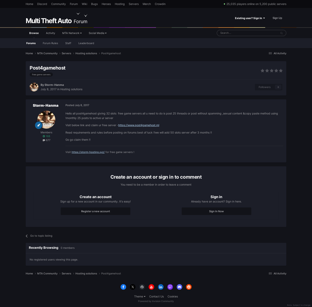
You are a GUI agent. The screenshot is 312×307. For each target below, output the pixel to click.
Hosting (120, 4)
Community (58, 4)
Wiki (84, 4)
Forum (74, 4)
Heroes (106, 4)
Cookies (173, 296)
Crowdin (160, 4)
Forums (31, 43)
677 (46, 140)
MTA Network (72, 33)
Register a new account (95, 211)
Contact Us (156, 296)
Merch (147, 4)
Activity (50, 33)
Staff (68, 43)
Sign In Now (216, 211)
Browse (34, 34)
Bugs (94, 4)
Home (29, 4)
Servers (134, 4)
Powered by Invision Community (156, 301)
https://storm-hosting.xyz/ (88, 152)
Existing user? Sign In (250, 18)
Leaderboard (86, 43)
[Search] (237, 33)
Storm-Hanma (54, 84)
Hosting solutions (71, 89)
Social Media (97, 33)
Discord (42, 4)
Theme (139, 296)
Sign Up (277, 17)
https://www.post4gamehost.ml (138, 125)
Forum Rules (50, 43)
